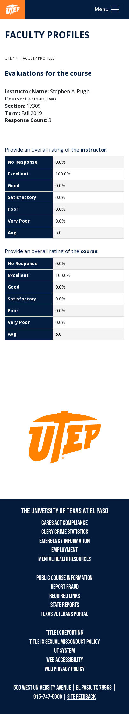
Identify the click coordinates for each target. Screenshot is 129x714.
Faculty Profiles (37, 58)
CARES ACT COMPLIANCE (64, 523)
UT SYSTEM (64, 651)
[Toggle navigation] (107, 9)
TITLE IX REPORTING (64, 632)
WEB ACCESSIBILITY (64, 660)
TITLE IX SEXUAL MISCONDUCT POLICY (64, 642)
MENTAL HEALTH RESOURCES (64, 559)
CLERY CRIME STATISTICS (64, 532)
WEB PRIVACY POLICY (65, 669)
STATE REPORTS (64, 605)
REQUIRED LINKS (64, 596)
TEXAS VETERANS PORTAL (64, 614)
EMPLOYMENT (64, 550)
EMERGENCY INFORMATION (64, 541)
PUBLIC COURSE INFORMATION (64, 578)
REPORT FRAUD (65, 587)
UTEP (9, 58)
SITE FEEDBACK (81, 697)
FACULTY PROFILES (47, 35)
